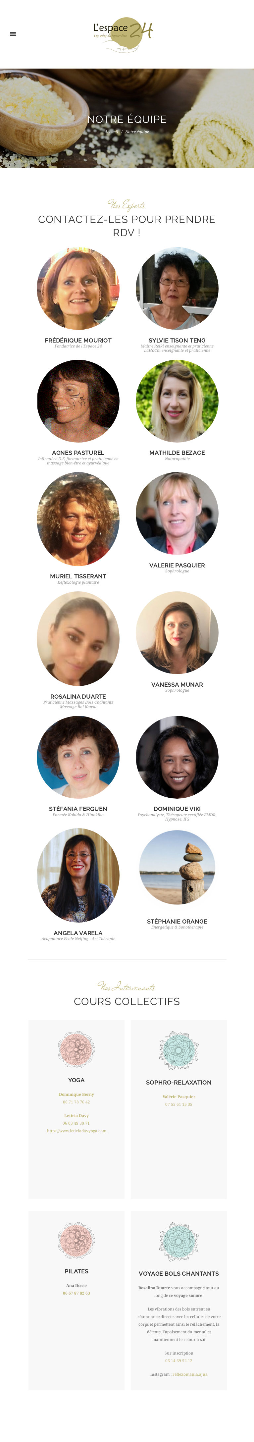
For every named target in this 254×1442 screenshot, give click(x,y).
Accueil (111, 132)
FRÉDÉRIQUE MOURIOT (78, 340)
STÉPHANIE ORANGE (177, 921)
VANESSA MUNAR (177, 684)
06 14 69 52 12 (178, 1361)
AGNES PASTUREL (78, 453)
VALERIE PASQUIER (177, 565)
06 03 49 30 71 (76, 1123)
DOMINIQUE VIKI (177, 809)
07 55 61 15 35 (178, 1104)
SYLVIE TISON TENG (177, 340)
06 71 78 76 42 (76, 1102)
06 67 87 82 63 (76, 1293)
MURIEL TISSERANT (78, 576)
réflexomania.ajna (190, 1374)
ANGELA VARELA (78, 933)
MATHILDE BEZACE (177, 453)
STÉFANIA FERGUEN (78, 809)
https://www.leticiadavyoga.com (76, 1131)
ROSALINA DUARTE (78, 696)
